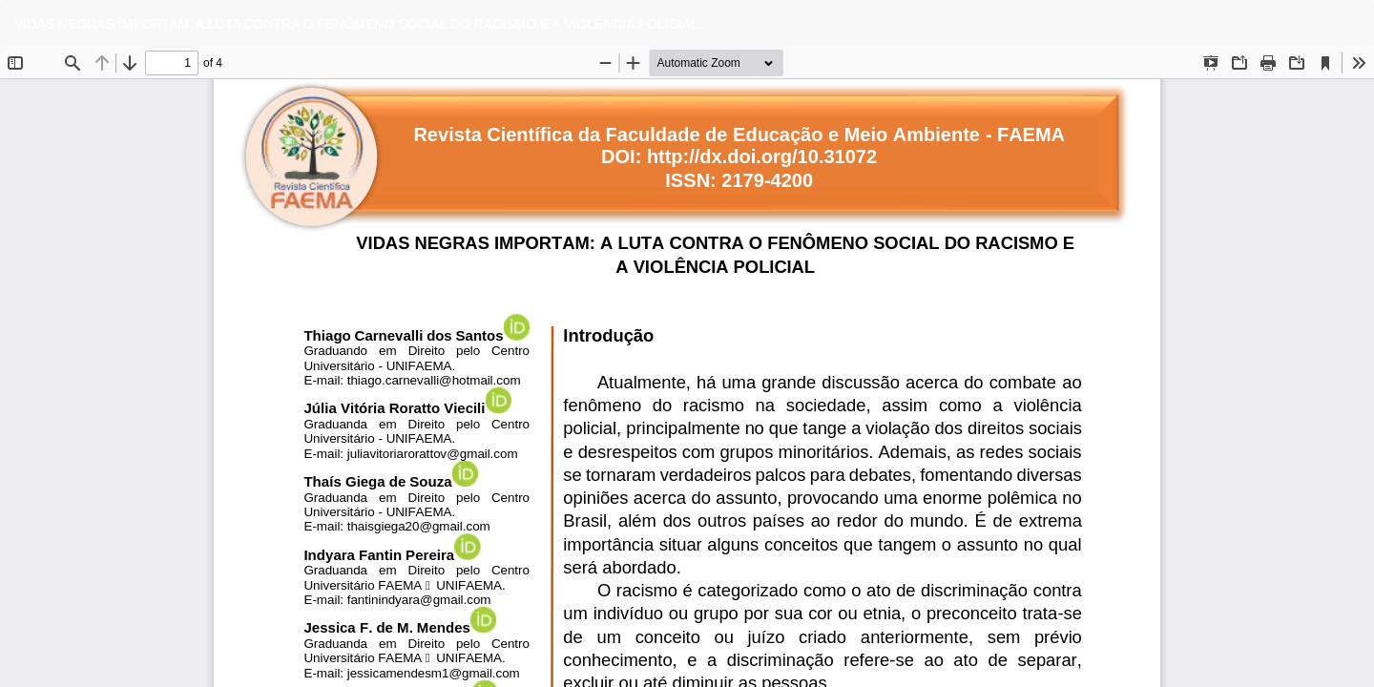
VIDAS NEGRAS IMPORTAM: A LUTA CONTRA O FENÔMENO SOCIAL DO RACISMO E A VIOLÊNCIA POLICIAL (356, 23)
